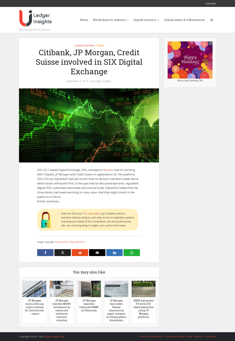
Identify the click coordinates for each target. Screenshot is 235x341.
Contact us (210, 336)
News (84, 20)
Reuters (108, 170)
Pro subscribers (92, 213)
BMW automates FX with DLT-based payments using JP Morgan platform (144, 309)
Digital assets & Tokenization (184, 20)
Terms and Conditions (150, 336)
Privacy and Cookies (174, 336)
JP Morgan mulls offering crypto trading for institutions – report (34, 307)
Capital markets (84, 45)
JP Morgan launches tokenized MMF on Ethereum (89, 305)
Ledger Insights (102, 81)
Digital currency (145, 20)
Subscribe (210, 3)
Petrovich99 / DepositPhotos (70, 241)
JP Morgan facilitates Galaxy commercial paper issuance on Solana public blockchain (116, 310)
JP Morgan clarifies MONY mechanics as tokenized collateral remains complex (61, 310)
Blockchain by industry (109, 20)
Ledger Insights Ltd (54, 336)
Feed (189, 336)
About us (198, 336)
